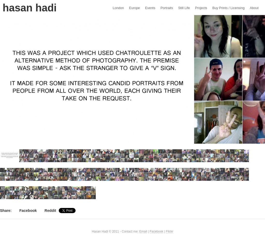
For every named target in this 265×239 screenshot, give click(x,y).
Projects (201, 8)
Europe (134, 8)
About (254, 8)
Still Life (184, 8)
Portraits (166, 8)
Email (143, 231)
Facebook (28, 210)
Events (150, 8)
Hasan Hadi (30, 7)
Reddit (50, 210)
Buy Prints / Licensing (228, 8)
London (118, 8)
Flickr (169, 231)
